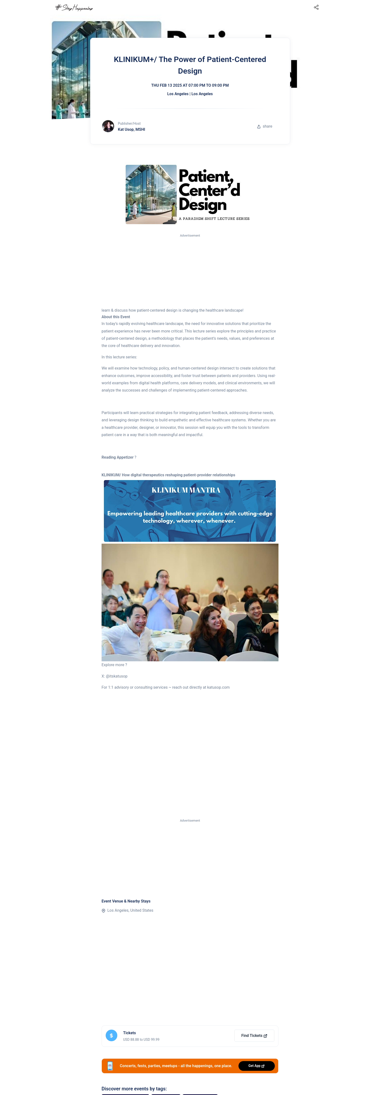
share (264, 126)
